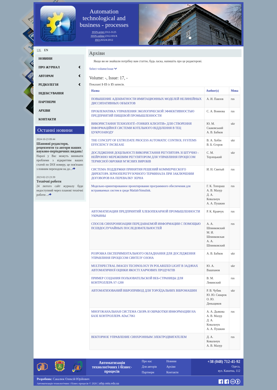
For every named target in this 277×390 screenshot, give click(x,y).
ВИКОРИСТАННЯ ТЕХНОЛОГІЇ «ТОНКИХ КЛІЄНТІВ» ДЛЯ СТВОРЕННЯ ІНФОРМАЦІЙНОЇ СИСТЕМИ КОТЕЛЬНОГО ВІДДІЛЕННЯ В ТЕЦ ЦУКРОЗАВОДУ (141, 128)
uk (39, 50)
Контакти (47, 119)
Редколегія (48, 84)
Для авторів (149, 366)
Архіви (44, 110)
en (46, 50)
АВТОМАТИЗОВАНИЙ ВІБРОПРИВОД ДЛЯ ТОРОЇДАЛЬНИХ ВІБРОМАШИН (144, 290)
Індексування (51, 93)
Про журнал (49, 67)
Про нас (147, 361)
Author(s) (212, 90)
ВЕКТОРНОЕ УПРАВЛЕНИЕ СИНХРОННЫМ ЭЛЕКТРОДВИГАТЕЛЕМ (139, 337)
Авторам (46, 76)
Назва (95, 90)
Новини (45, 58)
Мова (234, 90)
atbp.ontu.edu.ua (109, 383)
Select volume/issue (103, 68)
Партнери (47, 102)
